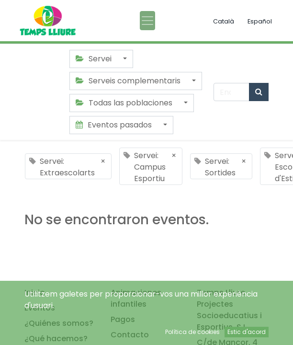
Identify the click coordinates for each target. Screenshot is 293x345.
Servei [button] (94, 58)
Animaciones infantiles (136, 298)
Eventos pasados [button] (115, 124)
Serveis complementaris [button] (129, 80)
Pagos (123, 319)
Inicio (34, 292)
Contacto (130, 334)
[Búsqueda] (259, 92)
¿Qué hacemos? (56, 338)
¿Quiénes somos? (58, 323)
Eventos (39, 307)
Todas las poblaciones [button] (125, 102)
